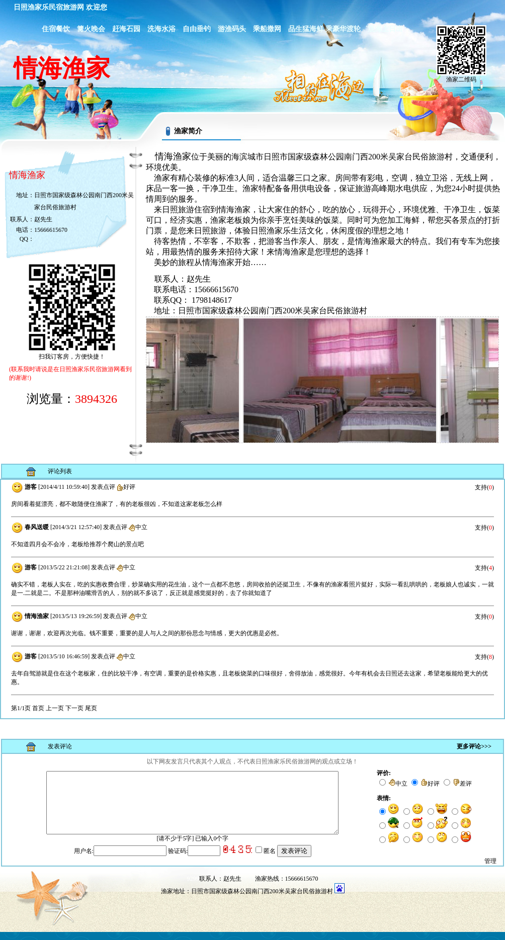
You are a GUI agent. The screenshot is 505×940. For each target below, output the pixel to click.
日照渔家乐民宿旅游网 (49, 7)
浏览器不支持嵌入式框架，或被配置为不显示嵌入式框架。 (252, 604)
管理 (490, 869)
